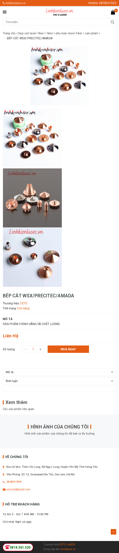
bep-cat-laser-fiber (31, 33)
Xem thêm (16, 402)
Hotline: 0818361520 (102, 3)
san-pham (92, 33)
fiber (50, 33)
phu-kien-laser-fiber (69, 33)
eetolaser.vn (68, 549)
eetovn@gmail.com (18, 489)
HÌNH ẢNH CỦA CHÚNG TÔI (60, 427)
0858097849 (14, 481)
